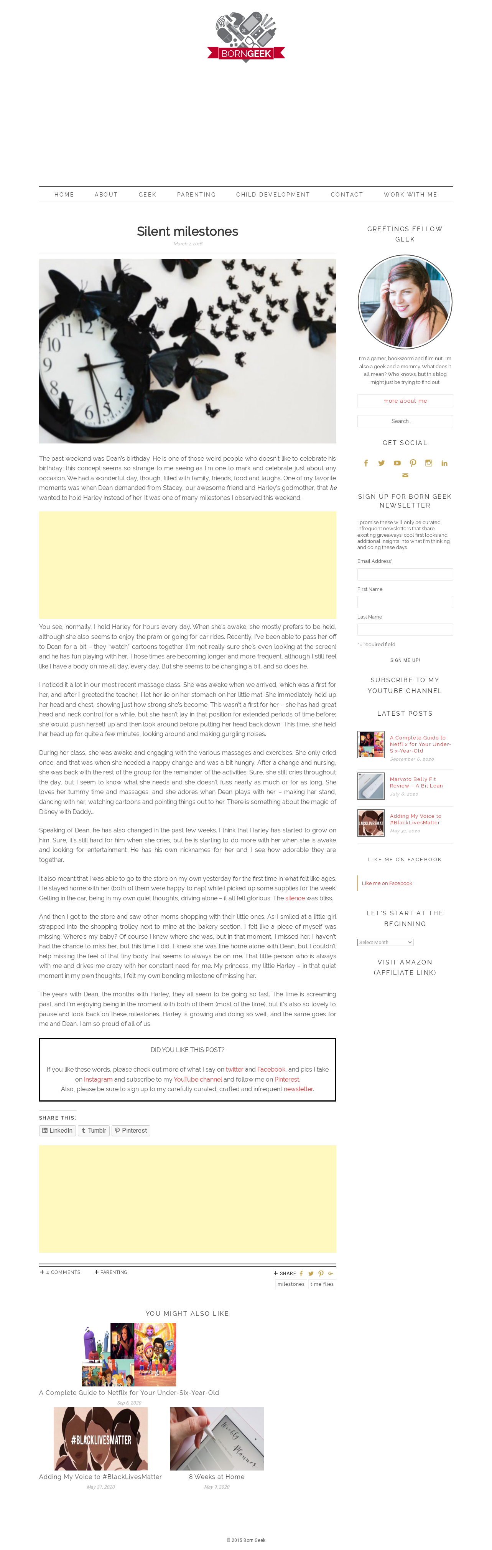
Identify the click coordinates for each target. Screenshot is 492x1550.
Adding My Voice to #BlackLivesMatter (100, 1477)
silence (295, 898)
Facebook (271, 1069)
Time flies (322, 1284)
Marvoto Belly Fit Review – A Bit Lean (416, 782)
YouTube (397, 463)
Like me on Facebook (405, 859)
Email (405, 475)
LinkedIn (444, 463)
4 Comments (63, 1272)
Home (64, 195)
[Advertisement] (246, 121)
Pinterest (287, 1079)
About (106, 195)
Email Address (374, 561)
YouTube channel (198, 1079)
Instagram (98, 1079)
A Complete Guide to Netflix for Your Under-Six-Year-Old (129, 1392)
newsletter (298, 1089)
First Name (370, 589)
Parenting (196, 195)
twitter (235, 1069)
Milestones (291, 1284)
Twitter (381, 463)
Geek (148, 195)
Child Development (273, 195)
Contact (347, 195)
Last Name (369, 617)
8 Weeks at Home (217, 1477)
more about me (405, 401)
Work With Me (411, 195)
